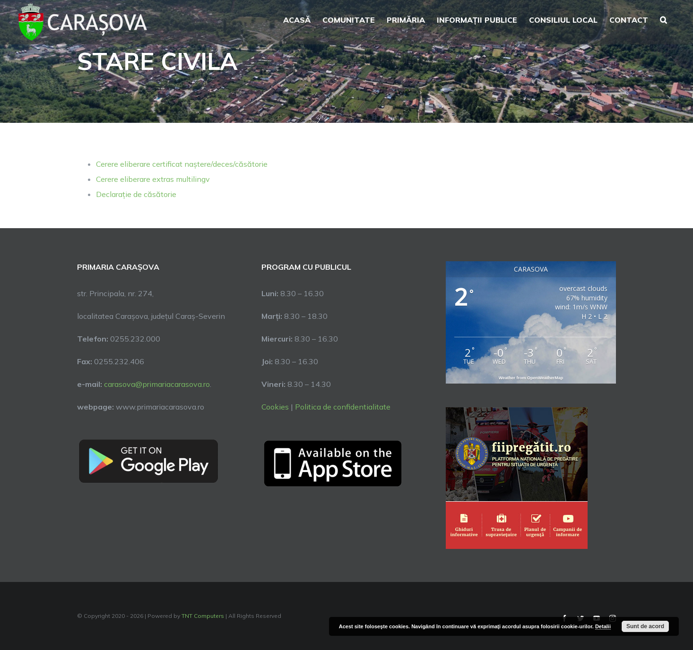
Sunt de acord (645, 626)
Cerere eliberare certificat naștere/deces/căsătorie (182, 164)
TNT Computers (203, 615)
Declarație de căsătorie (136, 194)
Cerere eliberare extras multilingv (153, 179)
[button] (663, 19)
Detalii (603, 626)
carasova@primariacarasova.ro (156, 384)
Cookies (275, 406)
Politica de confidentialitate (342, 406)
